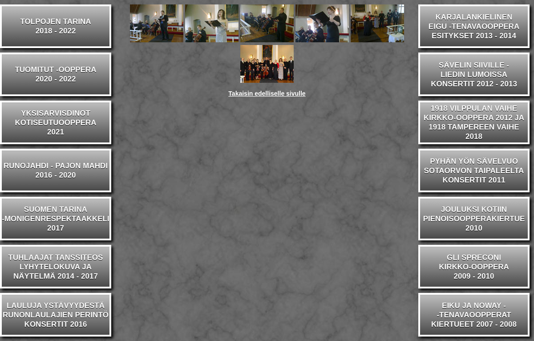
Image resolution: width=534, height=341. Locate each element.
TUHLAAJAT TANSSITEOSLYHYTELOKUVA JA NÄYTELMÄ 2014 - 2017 (55, 266)
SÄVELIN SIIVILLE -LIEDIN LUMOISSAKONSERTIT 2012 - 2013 (474, 74)
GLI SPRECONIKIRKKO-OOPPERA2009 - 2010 (474, 266)
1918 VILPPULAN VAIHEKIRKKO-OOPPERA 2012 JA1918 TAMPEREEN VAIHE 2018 (474, 122)
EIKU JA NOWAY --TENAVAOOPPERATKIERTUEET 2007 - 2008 (474, 315)
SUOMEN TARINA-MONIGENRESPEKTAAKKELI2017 (55, 218)
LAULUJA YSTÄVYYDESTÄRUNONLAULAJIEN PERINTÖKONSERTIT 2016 (56, 315)
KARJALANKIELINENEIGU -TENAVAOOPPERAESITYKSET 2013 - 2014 (474, 26)
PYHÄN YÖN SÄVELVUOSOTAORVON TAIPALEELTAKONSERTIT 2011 (474, 170)
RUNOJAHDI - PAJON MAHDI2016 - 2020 (56, 170)
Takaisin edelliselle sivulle (266, 93)
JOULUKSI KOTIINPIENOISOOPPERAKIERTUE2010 (474, 218)
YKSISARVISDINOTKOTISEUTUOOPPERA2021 (55, 122)
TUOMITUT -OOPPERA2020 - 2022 (55, 74)
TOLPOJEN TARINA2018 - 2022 (55, 26)
